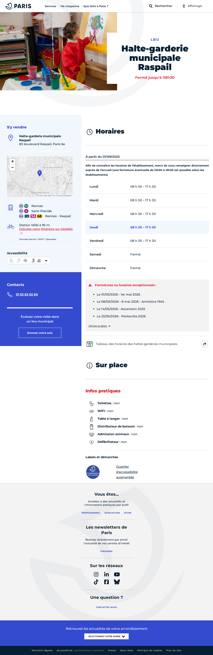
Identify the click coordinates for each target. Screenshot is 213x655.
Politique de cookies (149, 650)
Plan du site (173, 650)
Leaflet (39, 196)
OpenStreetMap (58, 196)
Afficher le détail (98, 326)
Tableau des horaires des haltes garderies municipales (136, 344)
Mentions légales (42, 650)
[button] (39, 173)
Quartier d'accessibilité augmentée (112, 472)
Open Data (126, 650)
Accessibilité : (80, 650)
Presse (112, 650)
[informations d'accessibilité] (29, 260)
